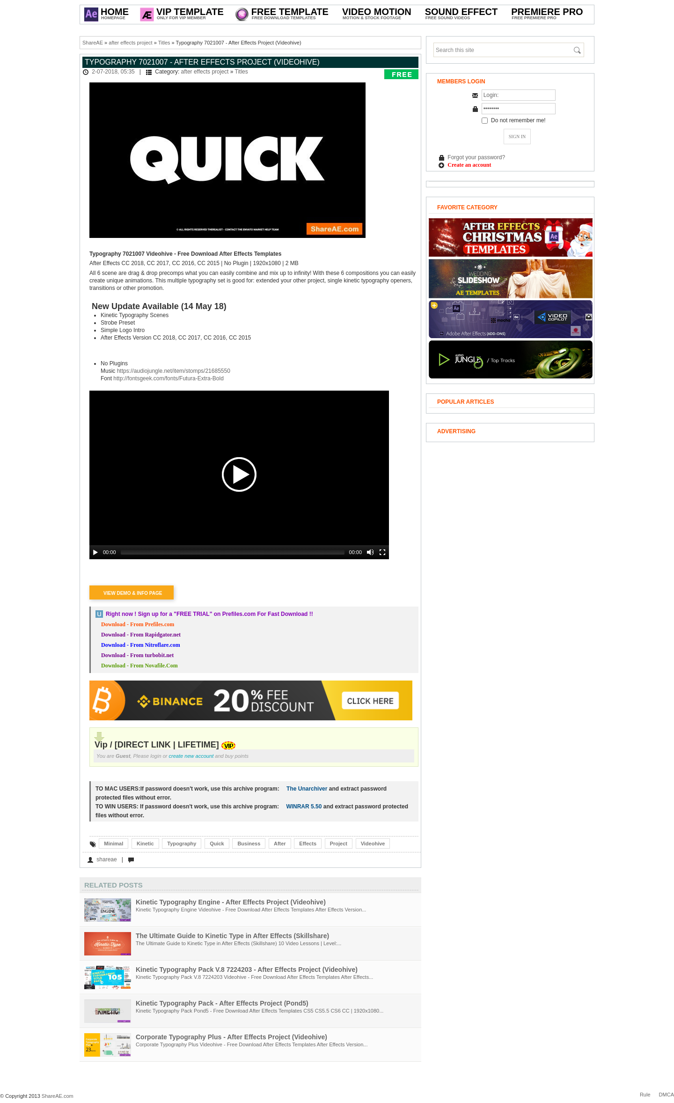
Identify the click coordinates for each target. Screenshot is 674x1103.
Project (338, 843)
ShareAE (92, 42)
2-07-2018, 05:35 (113, 71)
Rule (645, 1094)
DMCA (666, 1094)
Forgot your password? (476, 157)
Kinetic (145, 843)
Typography (181, 843)
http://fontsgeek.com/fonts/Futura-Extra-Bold (168, 378)
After (280, 843)
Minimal (113, 843)
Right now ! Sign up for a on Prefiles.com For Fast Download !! (209, 614)
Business (248, 843)
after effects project (130, 42)
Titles (164, 42)
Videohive (373, 843)
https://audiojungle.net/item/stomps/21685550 (173, 371)
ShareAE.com (57, 1096)
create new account (191, 756)
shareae (106, 859)
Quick (217, 843)
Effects (307, 843)
